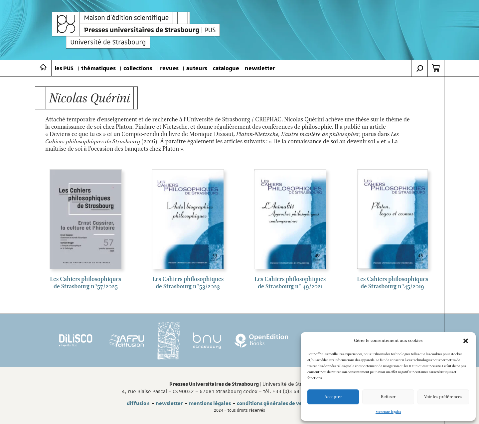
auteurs (196, 69)
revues (169, 69)
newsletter (260, 69)
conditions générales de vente (273, 403)
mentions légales (210, 403)
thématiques (98, 69)
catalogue (226, 69)
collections (137, 69)
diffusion (138, 403)
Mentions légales (388, 412)
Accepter (333, 396)
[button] (465, 341)
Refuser (388, 396)
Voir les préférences (443, 396)
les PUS (64, 69)
